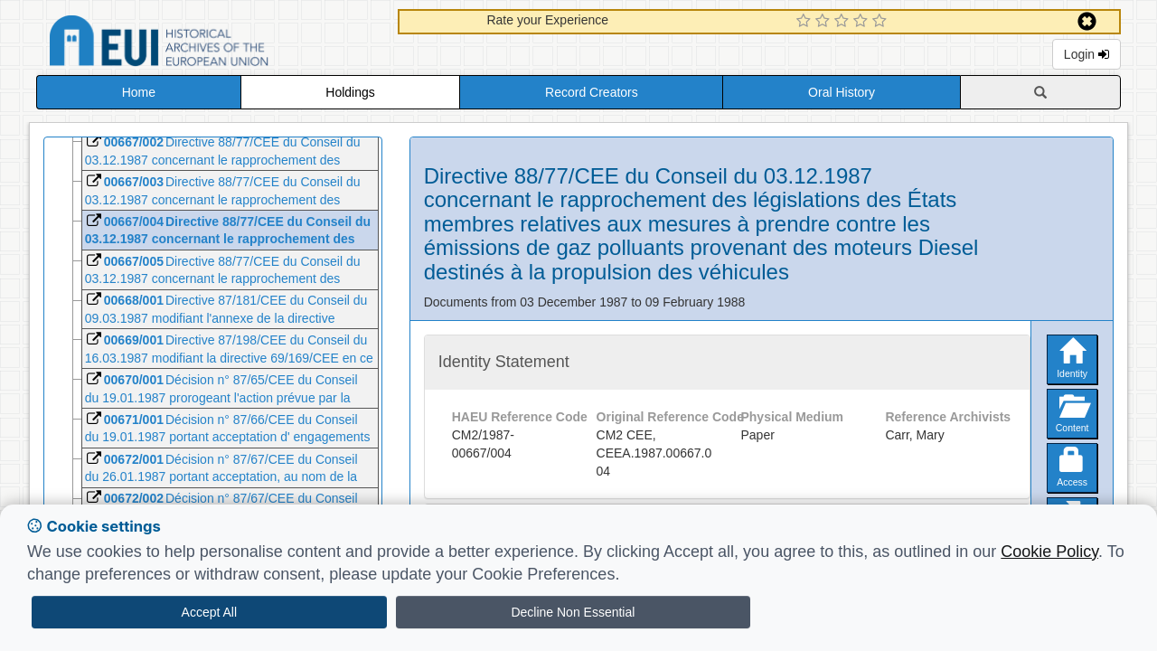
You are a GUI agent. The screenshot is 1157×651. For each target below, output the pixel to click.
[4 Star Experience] (862, 22)
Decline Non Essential (573, 612)
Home (138, 92)
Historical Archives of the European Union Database (210, 44)
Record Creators (591, 92)
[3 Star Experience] (843, 22)
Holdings (349, 92)
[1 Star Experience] (805, 22)
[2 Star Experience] (824, 22)
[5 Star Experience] (881, 22)
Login (1086, 54)
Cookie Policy (1049, 551)
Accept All (209, 612)
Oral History (841, 92)
